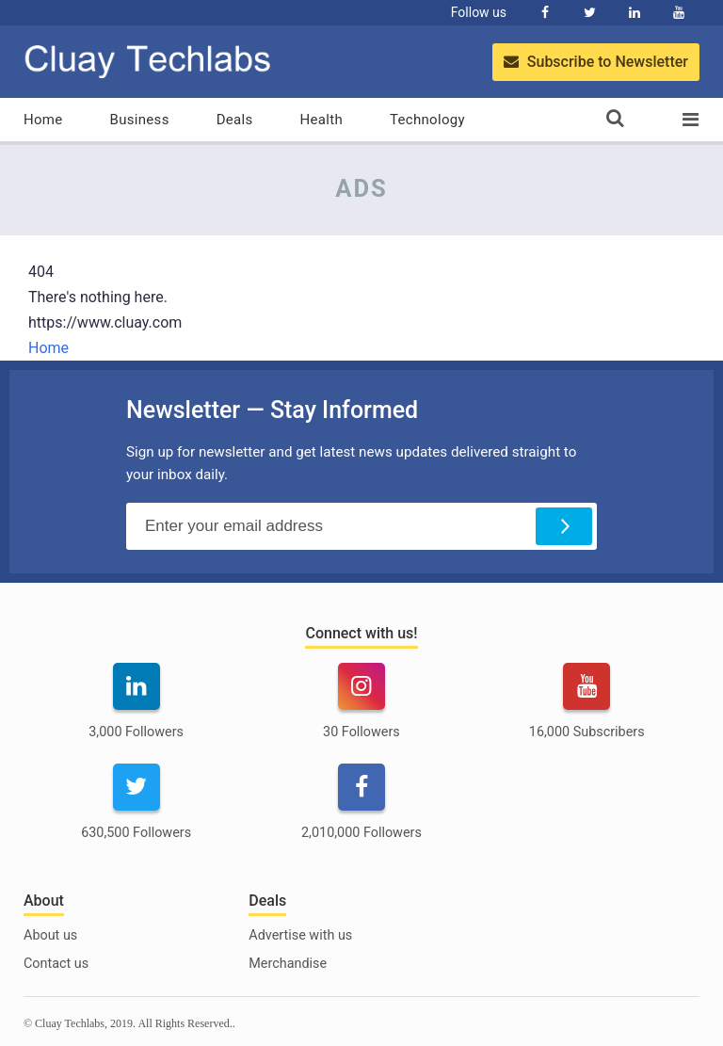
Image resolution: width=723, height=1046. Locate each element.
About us (50, 935)
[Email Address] (361, 526)
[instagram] (361, 712)
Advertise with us (300, 935)
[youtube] (587, 712)
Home (43, 119)
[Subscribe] (564, 526)
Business (139, 119)
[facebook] (361, 812)
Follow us (478, 12)
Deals (235, 119)
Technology (427, 119)
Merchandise (288, 964)
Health (321, 119)
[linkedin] (136, 712)
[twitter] (136, 812)
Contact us (56, 964)
